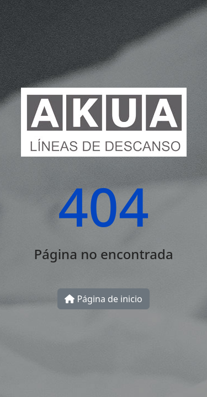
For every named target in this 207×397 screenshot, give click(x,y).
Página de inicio (103, 299)
